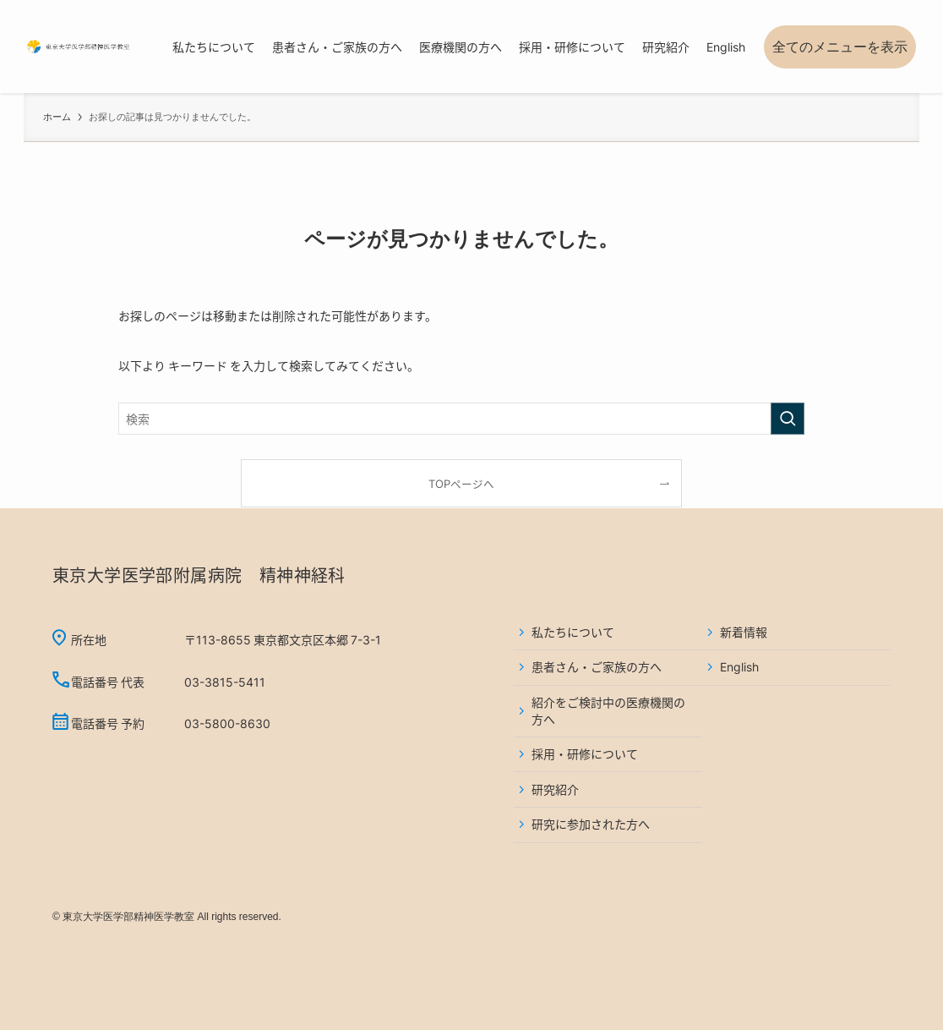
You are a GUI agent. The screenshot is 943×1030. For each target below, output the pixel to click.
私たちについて (572, 631)
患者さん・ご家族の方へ (596, 666)
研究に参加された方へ (590, 823)
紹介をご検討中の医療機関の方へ (608, 710)
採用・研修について (584, 753)
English (739, 666)
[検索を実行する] (787, 419)
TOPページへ (461, 483)
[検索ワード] (461, 419)
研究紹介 (555, 789)
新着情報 (743, 631)
